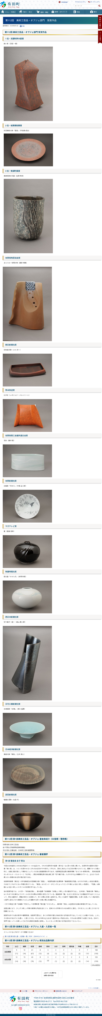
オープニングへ (94, 2)
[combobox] (86, 5)
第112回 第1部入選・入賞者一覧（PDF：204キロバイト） (25, 936)
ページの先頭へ (94, 988)
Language (63, 2)
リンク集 (24, 991)
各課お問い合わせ (61, 991)
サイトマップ (78, 991)
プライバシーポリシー (41, 991)
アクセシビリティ (80, 2)
